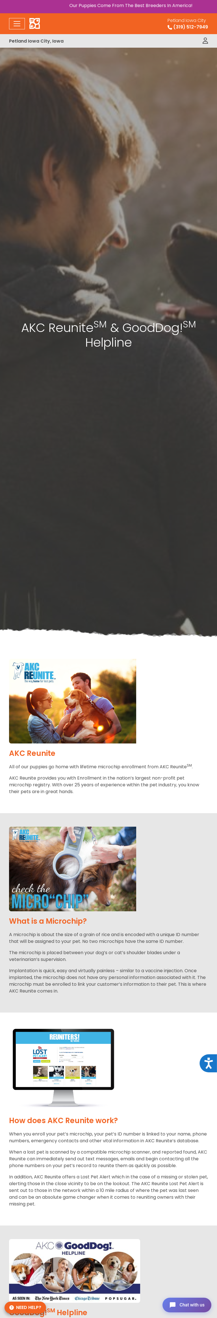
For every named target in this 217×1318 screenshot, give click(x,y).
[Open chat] (186, 1305)
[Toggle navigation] (17, 23)
